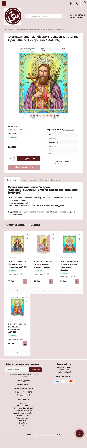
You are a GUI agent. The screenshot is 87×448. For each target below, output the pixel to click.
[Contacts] (77, 3)
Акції (23, 425)
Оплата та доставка (62, 161)
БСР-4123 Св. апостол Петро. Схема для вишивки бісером (43, 264)
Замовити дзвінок (76, 17)
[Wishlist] (27, 239)
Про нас (23, 403)
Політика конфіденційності (25, 374)
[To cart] (25, 281)
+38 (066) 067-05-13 (77, 15)
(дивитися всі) (68, 130)
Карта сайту (23, 420)
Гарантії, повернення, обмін (23, 413)
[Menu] (4, 3)
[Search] (27, 16)
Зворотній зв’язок (23, 415)
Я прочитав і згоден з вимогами (23, 375)
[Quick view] (27, 234)
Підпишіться (35, 369)
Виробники (23, 423)
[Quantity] (10, 158)
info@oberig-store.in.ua (64, 376)
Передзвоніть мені (23, 395)
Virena (18, 126)
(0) (15, 133)
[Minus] (14, 160)
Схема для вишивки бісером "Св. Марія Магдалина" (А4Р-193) (17, 264)
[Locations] (70, 3)
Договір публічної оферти (23, 410)
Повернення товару (23, 418)
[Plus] (14, 157)
